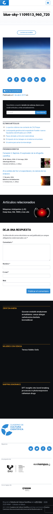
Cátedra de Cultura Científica (20, 502)
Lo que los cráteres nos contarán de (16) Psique (23, 127)
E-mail (6, 272)
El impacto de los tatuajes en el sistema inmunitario (24, 139)
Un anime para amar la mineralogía (18, 142)
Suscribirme (41, 112)
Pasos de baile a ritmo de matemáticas (20, 136)
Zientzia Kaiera (10, 308)
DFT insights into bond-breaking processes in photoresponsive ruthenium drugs (35, 390)
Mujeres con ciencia (12, 346)
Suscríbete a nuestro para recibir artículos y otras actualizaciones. (25, 106)
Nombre (6, 264)
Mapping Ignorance (12, 384)
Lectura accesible (26, 32)
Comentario (8, 242)
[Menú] (48, 3)
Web (4, 281)
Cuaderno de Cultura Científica (19, 507)
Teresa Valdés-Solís (30, 350)
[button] (9, 79)
